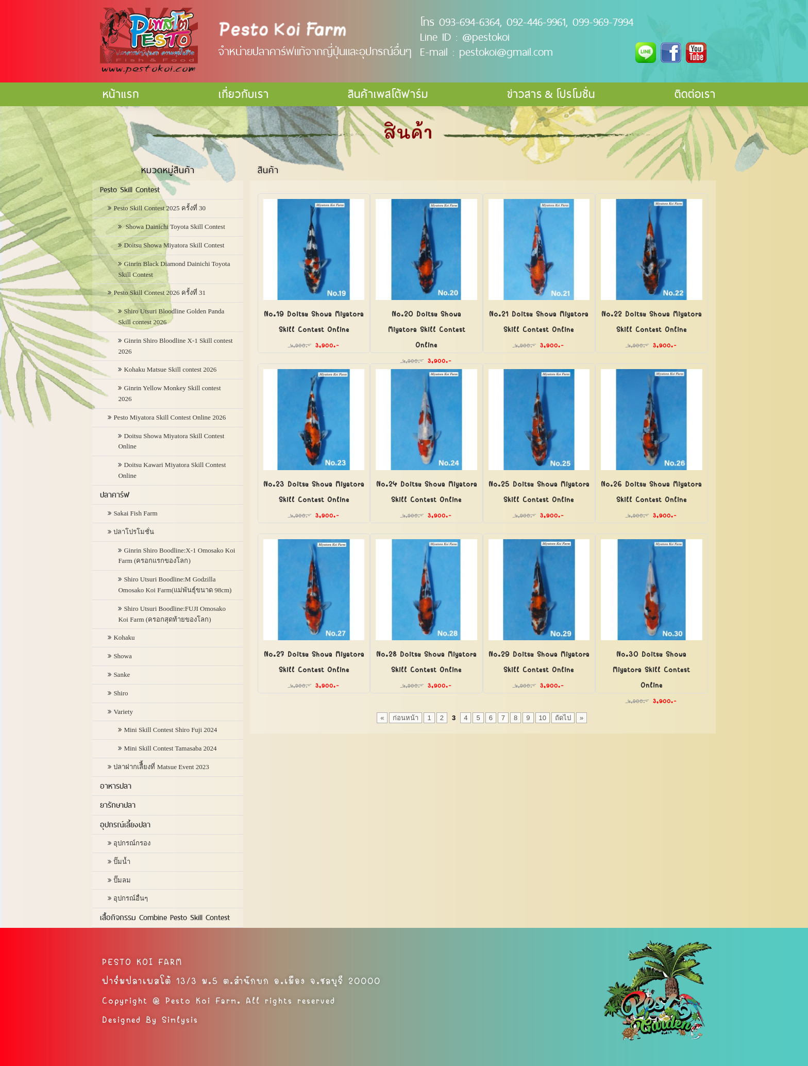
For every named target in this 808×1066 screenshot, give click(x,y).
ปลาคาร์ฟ (114, 495)
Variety (123, 711)
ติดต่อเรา (695, 94)
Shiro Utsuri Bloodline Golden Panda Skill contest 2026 (171, 316)
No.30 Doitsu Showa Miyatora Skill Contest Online (651, 668)
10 (542, 718)
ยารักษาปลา (118, 805)
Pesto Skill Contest (130, 190)
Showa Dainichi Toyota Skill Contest (174, 226)
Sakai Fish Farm (135, 513)
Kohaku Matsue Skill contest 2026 (170, 369)
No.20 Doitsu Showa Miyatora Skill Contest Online (426, 328)
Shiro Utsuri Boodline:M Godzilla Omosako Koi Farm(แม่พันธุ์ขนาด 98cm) (174, 584)
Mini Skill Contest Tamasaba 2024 (170, 748)
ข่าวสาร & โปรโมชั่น (551, 94)
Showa (122, 656)
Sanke (121, 674)
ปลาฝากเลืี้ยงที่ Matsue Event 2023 (161, 767)
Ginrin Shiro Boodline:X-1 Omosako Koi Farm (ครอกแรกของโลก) (176, 555)
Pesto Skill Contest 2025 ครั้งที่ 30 (159, 208)
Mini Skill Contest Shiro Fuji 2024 (170, 730)
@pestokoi (486, 36)
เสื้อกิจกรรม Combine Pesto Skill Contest (165, 917)
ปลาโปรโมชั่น (133, 532)
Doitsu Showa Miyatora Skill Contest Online (171, 441)
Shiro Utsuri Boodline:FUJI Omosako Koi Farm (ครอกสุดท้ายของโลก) (172, 614)
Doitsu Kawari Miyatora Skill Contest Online (172, 470)
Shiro (120, 693)
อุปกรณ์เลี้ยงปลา (125, 825)
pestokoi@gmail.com (506, 51)
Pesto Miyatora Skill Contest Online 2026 (169, 417)
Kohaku (123, 637)
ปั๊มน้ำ (121, 861)
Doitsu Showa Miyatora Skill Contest (174, 245)
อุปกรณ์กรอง (131, 843)
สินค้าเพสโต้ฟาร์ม (388, 94)
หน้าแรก (121, 94)
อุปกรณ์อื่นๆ (130, 898)
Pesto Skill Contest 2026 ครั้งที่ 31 (159, 292)
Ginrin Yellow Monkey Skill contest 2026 (169, 393)
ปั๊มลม (122, 880)
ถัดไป (563, 718)
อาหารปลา (115, 786)
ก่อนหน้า (405, 718)
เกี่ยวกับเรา (243, 94)
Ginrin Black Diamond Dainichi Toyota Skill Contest (174, 269)
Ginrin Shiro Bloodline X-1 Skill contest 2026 (175, 346)
